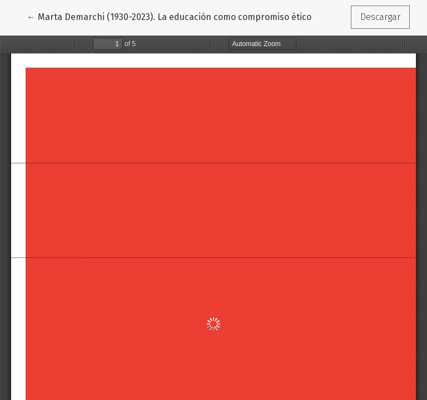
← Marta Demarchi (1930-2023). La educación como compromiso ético (169, 16)
